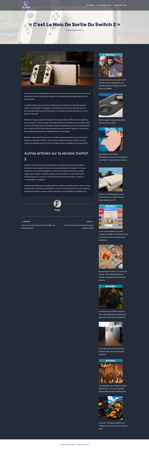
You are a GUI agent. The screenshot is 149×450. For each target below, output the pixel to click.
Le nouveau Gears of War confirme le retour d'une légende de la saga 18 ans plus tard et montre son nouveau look (112, 314)
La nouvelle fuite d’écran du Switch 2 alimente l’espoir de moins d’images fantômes (112, 351)
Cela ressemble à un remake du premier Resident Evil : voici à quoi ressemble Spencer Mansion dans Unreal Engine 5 (112, 389)
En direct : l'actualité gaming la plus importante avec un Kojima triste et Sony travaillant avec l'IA (111, 197)
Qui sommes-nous (104, 5)
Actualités (90, 5)
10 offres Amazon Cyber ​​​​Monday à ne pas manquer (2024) (76, 224)
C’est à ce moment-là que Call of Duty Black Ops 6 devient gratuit (38, 224)
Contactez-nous (120, 5)
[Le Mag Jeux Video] (26, 5)
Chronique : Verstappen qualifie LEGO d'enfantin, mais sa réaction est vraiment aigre (113, 426)
